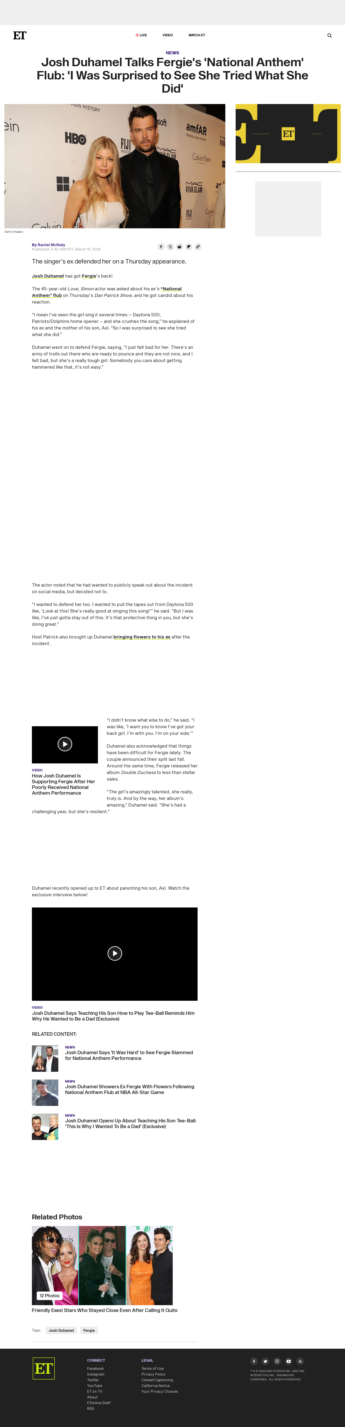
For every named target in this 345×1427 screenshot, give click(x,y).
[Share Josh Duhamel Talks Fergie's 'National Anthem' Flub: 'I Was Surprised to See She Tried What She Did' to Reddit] (180, 247)
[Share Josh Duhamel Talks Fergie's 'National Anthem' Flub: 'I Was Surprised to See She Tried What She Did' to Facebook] (161, 247)
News (172, 53)
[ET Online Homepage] (19, 35)
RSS (90, 1408)
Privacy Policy (153, 1374)
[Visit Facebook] (254, 1362)
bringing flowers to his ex (142, 637)
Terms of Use (152, 1368)
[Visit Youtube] (288, 1362)
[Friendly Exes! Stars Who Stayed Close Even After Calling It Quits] (115, 1265)
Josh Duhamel (48, 276)
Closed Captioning (157, 1380)
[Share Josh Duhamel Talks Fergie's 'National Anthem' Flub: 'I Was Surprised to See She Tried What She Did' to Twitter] (170, 247)
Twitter (93, 1380)
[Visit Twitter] (265, 1362)
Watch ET (197, 35)
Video (168, 35)
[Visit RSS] (300, 1362)
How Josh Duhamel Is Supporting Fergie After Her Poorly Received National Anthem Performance (63, 784)
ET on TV (94, 1391)
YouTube (94, 1386)
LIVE (143, 35)
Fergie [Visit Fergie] (89, 1330)
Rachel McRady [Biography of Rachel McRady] (51, 245)
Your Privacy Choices (159, 1391)
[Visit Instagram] (277, 1362)
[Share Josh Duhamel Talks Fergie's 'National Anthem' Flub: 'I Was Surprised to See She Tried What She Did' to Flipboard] (189, 247)
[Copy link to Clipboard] (198, 247)
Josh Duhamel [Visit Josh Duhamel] (61, 1330)
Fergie (89, 276)
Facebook (95, 1368)
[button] (65, 744)
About (92, 1397)
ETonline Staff (99, 1403)
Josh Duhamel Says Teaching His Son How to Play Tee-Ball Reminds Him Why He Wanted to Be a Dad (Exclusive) (113, 1016)
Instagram (95, 1374)
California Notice (155, 1386)
